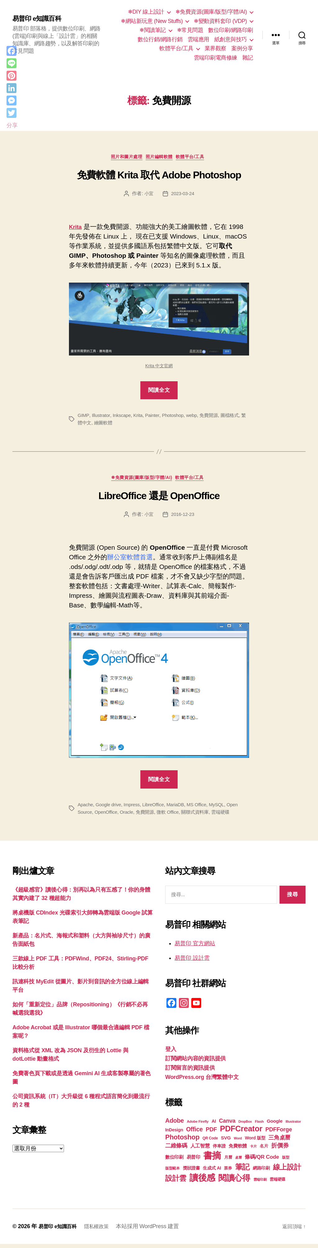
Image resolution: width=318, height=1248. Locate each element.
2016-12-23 (183, 518)
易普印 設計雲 (192, 962)
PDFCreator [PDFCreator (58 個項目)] (241, 1132)
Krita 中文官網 (159, 367)
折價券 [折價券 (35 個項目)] (279, 1149)
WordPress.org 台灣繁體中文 (201, 1081)
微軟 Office (173, 815)
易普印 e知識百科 (40, 18)
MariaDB (181, 808)
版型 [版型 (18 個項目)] (285, 1161)
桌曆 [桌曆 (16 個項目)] (238, 1161)
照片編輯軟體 (160, 158)
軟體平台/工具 (176, 48)
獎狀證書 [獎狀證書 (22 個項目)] (191, 1172)
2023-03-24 (183, 195)
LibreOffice (157, 808)
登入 (170, 1053)
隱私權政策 (102, 1230)
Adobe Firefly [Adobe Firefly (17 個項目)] (198, 1125)
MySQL (224, 808)
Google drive (110, 808)
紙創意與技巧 (230, 39)
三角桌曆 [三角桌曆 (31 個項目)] (279, 1141)
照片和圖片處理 (123, 158)
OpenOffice (107, 815)
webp (196, 417)
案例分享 (242, 48)
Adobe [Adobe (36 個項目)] (174, 1124)
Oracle (129, 815)
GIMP (83, 417)
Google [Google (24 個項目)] (275, 1125)
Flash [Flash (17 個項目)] (259, 1125)
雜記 (247, 58)
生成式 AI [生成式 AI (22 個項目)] (212, 1172)
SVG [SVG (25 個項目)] (226, 1141)
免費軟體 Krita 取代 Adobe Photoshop (159, 176)
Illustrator (101, 417)
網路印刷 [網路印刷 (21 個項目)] (261, 1172)
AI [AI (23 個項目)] (213, 1125)
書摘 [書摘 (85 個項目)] (212, 1159)
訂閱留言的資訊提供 (190, 1072)
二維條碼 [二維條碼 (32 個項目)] (176, 1149)
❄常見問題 (190, 30)
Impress (134, 808)
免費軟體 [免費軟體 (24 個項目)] (238, 1149)
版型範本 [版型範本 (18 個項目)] (172, 1172)
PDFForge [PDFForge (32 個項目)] (278, 1133)
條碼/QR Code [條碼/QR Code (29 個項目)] (262, 1161)
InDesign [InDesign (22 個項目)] (174, 1133)
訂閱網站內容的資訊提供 (195, 1062)
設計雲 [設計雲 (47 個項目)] (175, 1182)
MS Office (203, 808)
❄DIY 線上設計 (146, 12)
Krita (141, 417)
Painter (155, 417)
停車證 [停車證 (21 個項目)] (219, 1150)
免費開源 (215, 417)
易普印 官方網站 (195, 947)
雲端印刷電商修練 (215, 58)
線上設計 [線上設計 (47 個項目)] (287, 1171)
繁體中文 (87, 424)
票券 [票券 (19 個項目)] (228, 1172)
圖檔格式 (237, 417)
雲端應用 (198, 39)
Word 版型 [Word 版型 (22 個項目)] (255, 1141)
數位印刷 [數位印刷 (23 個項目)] (174, 1161)
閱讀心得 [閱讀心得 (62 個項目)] (234, 1182)
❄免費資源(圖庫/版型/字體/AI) (211, 12)
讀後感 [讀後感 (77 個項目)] (202, 1182)
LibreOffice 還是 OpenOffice (159, 499)
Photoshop (177, 417)
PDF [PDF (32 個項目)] (211, 1133)
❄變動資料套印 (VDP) (220, 21)
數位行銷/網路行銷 (160, 39)
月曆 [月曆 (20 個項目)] (228, 1161)
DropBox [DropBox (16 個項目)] (245, 1125)
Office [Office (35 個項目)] (194, 1133)
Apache (86, 808)
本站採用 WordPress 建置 (155, 1230)
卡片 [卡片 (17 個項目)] (253, 1150)
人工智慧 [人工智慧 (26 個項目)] (200, 1149)
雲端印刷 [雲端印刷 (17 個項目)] (260, 1183)
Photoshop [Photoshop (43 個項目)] (182, 1141)
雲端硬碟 (229, 815)
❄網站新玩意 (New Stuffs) (152, 21)
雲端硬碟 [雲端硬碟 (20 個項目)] (277, 1183)
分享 (12, 125)
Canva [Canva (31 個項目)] (227, 1125)
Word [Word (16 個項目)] (238, 1142)
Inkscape (123, 417)
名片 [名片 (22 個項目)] (264, 1149)
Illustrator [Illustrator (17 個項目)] (293, 1125)
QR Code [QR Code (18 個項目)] (210, 1142)
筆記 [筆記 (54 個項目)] (242, 1171)
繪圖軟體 (109, 424)
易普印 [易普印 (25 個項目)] (193, 1161)
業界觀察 (215, 48)
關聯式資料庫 (201, 815)
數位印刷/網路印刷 (230, 30)
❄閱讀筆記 (152, 30)
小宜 (148, 195)
